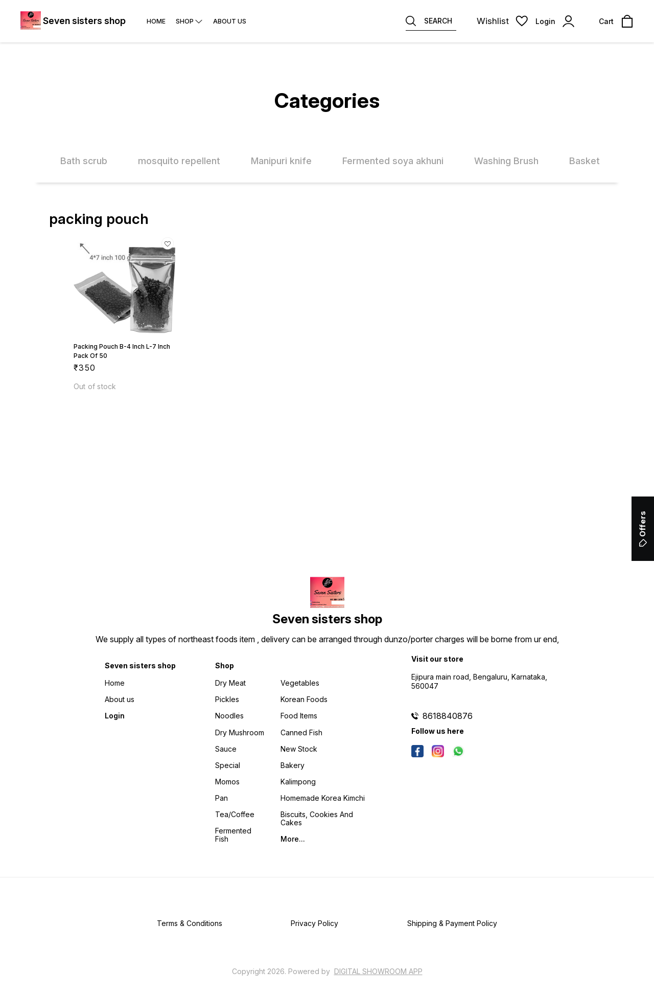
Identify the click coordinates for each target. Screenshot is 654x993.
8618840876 (448, 715)
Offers (642, 529)
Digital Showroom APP (378, 971)
